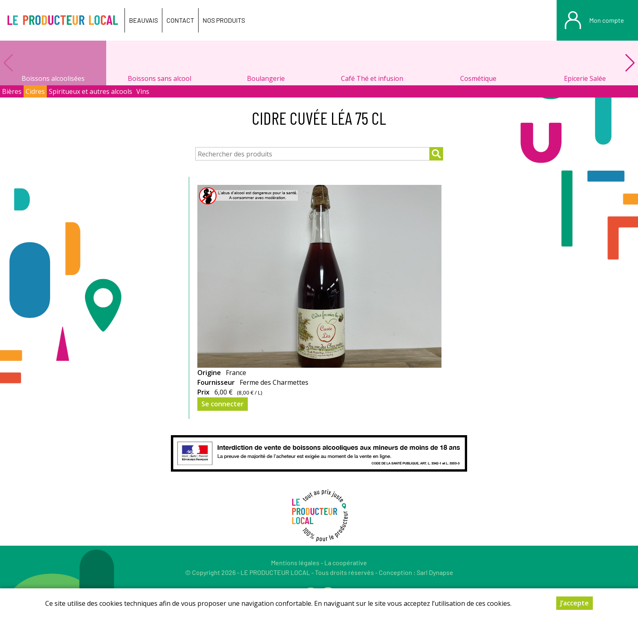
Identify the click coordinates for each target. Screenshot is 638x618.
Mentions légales (295, 562)
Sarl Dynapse (435, 572)
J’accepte (574, 602)
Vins (142, 91)
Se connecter (222, 403)
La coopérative (345, 562)
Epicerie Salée (585, 78)
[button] (630, 63)
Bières (12, 91)
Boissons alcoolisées (53, 78)
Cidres (35, 91)
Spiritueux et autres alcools (90, 91)
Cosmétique (478, 78)
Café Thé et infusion (372, 78)
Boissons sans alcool (159, 78)
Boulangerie (266, 78)
